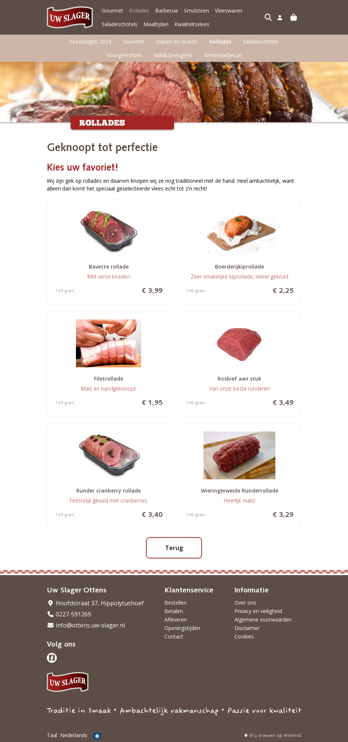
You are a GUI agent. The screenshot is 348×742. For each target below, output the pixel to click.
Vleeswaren (228, 10)
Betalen (173, 611)
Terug (174, 548)
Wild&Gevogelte (173, 55)
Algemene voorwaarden (263, 619)
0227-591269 (69, 614)
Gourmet (112, 10)
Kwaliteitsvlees (191, 24)
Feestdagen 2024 (90, 41)
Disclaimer (247, 627)
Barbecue (166, 10)
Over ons (245, 602)
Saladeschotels (120, 24)
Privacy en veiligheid (258, 611)
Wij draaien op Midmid (272, 735)
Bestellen (175, 602)
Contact (173, 636)
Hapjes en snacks (177, 41)
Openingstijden (182, 627)
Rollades (139, 10)
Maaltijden (155, 24)
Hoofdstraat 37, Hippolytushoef (95, 603)
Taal (52, 735)
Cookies (244, 636)
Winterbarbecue (222, 55)
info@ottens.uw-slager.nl (86, 625)
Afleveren (175, 619)
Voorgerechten (124, 55)
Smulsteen (196, 10)
